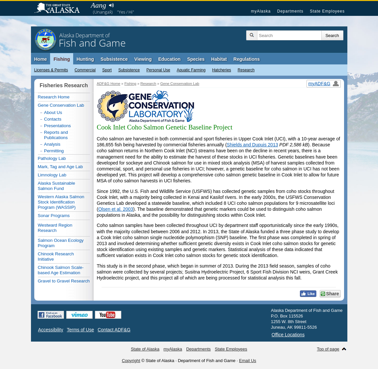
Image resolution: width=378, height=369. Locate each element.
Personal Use (158, 70)
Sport (107, 70)
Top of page (328, 349)
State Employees (327, 11)
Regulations (246, 59)
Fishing (61, 59)
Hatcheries (221, 70)
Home (40, 59)
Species (196, 59)
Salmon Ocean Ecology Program (61, 243)
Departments (290, 11)
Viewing (143, 59)
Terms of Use (80, 329)
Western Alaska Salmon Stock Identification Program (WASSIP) (61, 202)
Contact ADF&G (114, 329)
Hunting (85, 59)
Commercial (85, 70)
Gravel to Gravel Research (64, 280)
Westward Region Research (55, 228)
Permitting (54, 150)
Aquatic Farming (191, 70)
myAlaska (261, 11)
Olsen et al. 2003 (115, 209)
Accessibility (50, 329)
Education (169, 59)
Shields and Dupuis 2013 (252, 144)
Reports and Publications (56, 135)
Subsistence (129, 70)
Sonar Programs (54, 215)
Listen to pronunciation (111, 5)
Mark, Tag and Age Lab (60, 166)
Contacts (53, 119)
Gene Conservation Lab (179, 84)
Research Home (54, 96)
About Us (53, 112)
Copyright (131, 360)
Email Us (247, 360)
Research (246, 70)
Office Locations (288, 334)
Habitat (219, 59)
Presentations (57, 125)
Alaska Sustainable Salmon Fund (56, 186)
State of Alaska (60, 9)
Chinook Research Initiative (56, 256)
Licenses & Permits (51, 70)
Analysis (52, 144)
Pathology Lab (52, 158)
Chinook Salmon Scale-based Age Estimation (61, 270)
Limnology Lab (52, 174)
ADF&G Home (109, 84)
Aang (98, 5)
